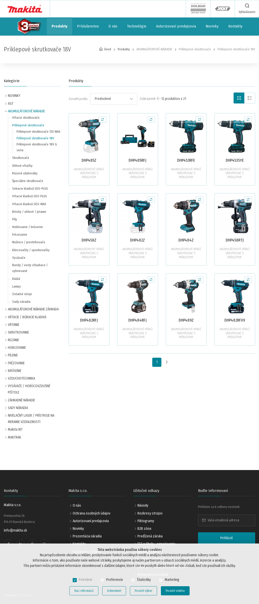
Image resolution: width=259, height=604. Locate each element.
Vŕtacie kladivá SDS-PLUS (29, 196)
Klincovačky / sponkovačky (31, 250)
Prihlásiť (226, 538)
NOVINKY (14, 96)
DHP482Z (137, 240)
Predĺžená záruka (150, 536)
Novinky (212, 26)
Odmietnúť (114, 591)
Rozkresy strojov (150, 513)
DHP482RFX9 (234, 320)
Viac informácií (84, 591)
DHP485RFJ (137, 160)
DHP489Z (186, 320)
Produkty (59, 26)
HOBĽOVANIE (17, 347)
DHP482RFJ (89, 320)
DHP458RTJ (235, 240)
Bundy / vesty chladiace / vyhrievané (30, 268)
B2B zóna (144, 528)
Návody (143, 505)
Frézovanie (19, 234)
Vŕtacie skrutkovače (26, 117)
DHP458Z (89, 240)
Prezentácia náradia (87, 536)
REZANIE (13, 340)
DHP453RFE (186, 160)
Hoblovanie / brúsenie (27, 227)
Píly (14, 219)
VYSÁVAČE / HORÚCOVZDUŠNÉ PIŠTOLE (29, 389)
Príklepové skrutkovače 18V (35, 138)
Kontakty (235, 26)
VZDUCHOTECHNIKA (21, 378)
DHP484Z (186, 240)
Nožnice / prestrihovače (28, 242)
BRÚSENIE (14, 371)
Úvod (107, 49)
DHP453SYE (235, 160)
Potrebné (85, 580)
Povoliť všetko (175, 591)
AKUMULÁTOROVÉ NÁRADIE (26, 111)
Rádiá (16, 279)
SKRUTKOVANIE (18, 332)
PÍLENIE (13, 355)
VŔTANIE (13, 325)
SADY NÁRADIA (18, 408)
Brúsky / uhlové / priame (29, 212)
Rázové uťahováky (25, 173)
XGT (10, 103)
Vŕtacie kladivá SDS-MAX (29, 204)
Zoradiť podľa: (78, 99)
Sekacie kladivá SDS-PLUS (30, 188)
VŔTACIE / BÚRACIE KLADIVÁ (27, 317)
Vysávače (18, 258)
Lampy (16, 286)
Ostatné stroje (22, 294)
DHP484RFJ (137, 320)
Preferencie (114, 580)
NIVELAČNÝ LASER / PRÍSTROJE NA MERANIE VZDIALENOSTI (31, 418)
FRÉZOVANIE (16, 363)
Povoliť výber (143, 591)
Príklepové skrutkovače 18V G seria (37, 147)
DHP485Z (89, 160)
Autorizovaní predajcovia (176, 26)
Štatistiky (144, 580)
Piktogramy (146, 521)
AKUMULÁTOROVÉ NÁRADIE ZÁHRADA (33, 309)
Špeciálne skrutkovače (27, 181)
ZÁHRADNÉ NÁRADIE (21, 400)
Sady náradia (21, 302)
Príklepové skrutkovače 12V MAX (38, 131)
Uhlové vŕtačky (22, 166)
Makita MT (15, 429)
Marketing (172, 580)
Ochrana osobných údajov (91, 513)
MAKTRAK (14, 437)
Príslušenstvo (88, 26)
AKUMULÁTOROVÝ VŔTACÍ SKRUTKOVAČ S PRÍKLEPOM (89, 173)
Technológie (136, 26)
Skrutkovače (20, 158)
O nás (113, 26)
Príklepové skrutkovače (28, 125)
